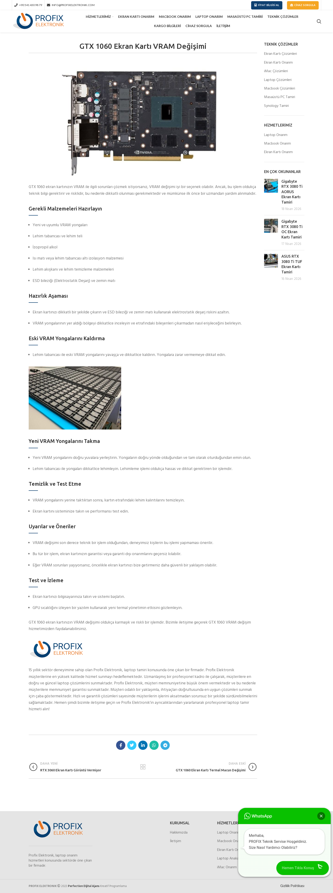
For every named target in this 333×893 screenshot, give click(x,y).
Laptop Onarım (275, 135)
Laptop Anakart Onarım (235, 858)
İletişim (175, 841)
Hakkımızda (179, 832)
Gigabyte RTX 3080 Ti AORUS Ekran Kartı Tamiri (291, 191)
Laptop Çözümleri (278, 80)
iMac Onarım (227, 867)
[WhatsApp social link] (154, 745)
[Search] (319, 21)
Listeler (143, 766)
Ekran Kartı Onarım (278, 62)
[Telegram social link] (165, 745)
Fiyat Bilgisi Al (266, 5)
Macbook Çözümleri (279, 88)
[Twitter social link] (131, 745)
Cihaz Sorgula (302, 5)
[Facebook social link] (120, 745)
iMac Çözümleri (276, 71)
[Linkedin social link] (143, 745)
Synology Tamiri (276, 105)
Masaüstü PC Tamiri (279, 97)
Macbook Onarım (277, 143)
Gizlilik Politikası (292, 886)
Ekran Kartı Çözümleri (280, 53)
